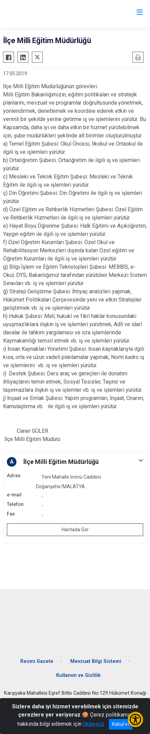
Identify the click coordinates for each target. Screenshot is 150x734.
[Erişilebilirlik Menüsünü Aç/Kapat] (135, 719)
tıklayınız (93, 724)
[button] (75, 462)
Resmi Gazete (36, 661)
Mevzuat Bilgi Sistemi (95, 661)
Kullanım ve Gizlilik (78, 675)
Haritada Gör (75, 529)
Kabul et (120, 724)
